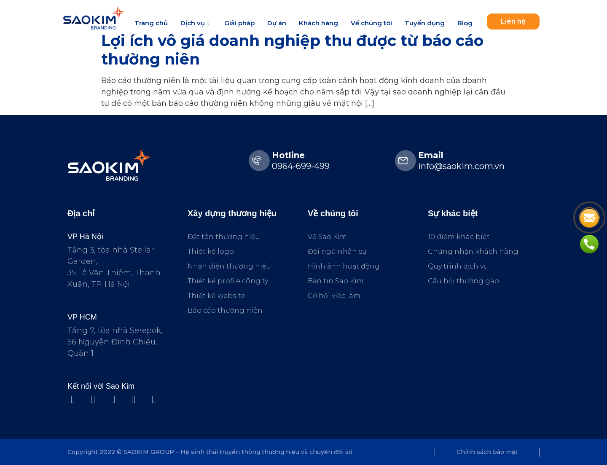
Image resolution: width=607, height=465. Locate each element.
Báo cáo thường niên (225, 310)
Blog (465, 23)
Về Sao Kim (327, 237)
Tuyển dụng (425, 23)
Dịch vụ (195, 23)
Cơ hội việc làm (334, 296)
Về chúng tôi (371, 23)
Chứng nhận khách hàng (473, 251)
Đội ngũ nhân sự (337, 251)
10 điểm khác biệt (459, 237)
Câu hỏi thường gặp (463, 281)
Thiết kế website (216, 296)
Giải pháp (239, 23)
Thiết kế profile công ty (228, 281)
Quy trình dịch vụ (458, 266)
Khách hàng (318, 23)
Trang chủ (151, 23)
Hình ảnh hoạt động (344, 266)
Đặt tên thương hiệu (224, 237)
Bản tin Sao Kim (336, 281)
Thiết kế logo (211, 251)
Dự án (276, 23)
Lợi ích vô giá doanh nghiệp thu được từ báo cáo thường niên (292, 49)
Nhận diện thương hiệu (229, 266)
